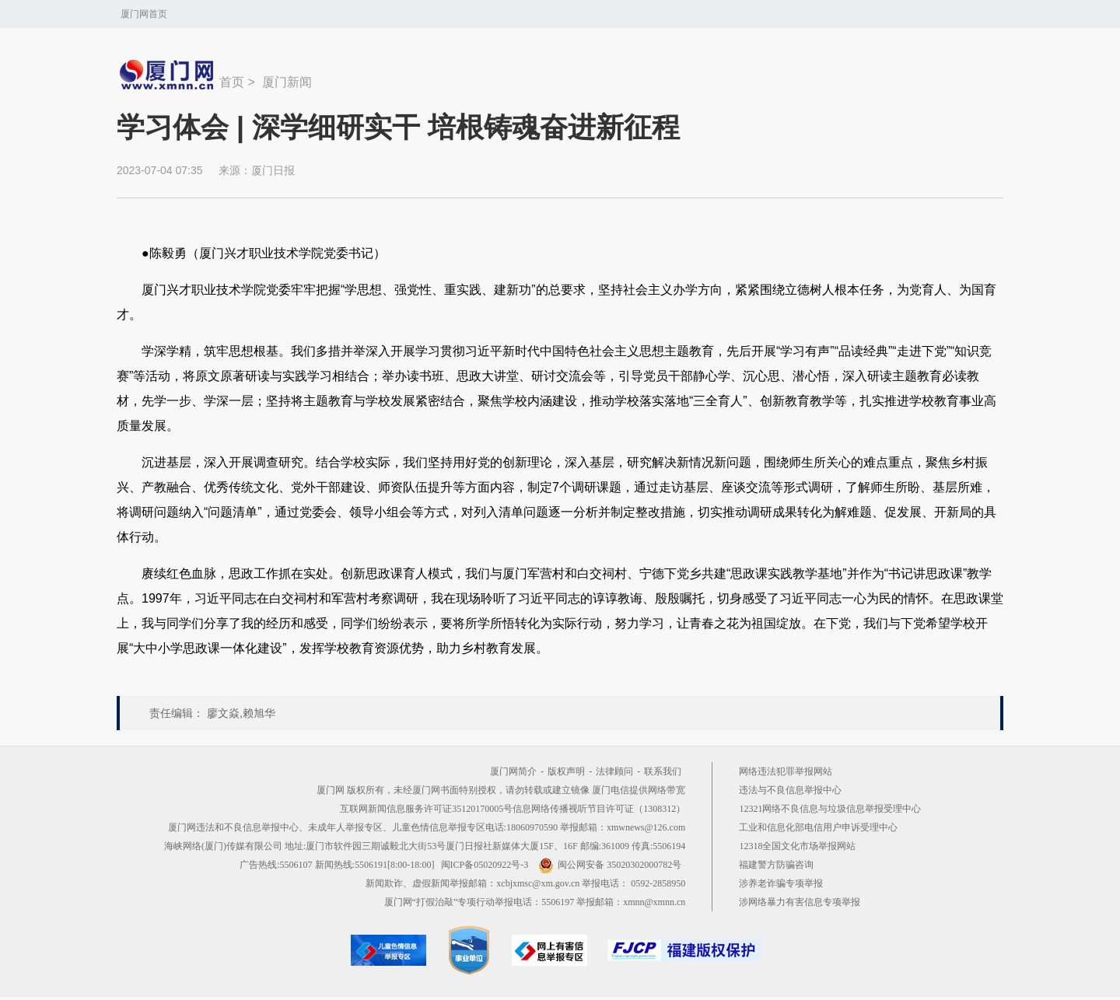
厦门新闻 (287, 82)
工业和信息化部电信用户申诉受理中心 (818, 827)
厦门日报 (273, 170)
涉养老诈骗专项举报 (781, 883)
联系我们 (662, 771)
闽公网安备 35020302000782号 (609, 864)
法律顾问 (614, 771)
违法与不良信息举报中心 (790, 790)
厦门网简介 (513, 771)
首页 (231, 82)
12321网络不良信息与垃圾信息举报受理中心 (830, 808)
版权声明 (566, 771)
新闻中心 (168, 75)
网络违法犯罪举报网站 (785, 771)
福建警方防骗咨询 (776, 864)
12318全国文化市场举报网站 (797, 846)
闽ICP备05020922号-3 (485, 864)
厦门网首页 (144, 14)
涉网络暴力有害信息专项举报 (799, 902)
